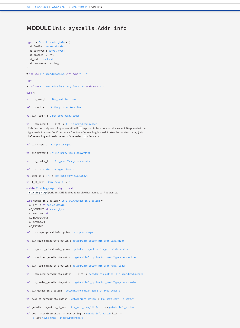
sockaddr (48, 59)
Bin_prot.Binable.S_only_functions (62, 86)
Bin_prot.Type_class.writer (72, 153)
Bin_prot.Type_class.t (59, 169)
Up (29, 6)
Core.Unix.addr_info (51, 42)
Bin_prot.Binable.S (52, 74)
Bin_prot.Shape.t (62, 144)
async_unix (41, 6)
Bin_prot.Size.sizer (65, 99)
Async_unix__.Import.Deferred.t (62, 317)
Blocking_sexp (45, 188)
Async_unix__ (60, 6)
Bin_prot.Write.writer (68, 107)
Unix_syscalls (79, 6)
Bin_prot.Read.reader (65, 115)
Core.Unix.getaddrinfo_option (81, 200)
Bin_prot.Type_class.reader (72, 161)
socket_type (56, 50)
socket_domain (54, 46)
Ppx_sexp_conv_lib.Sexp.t (71, 175)
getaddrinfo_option (85, 240)
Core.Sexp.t (55, 182)
